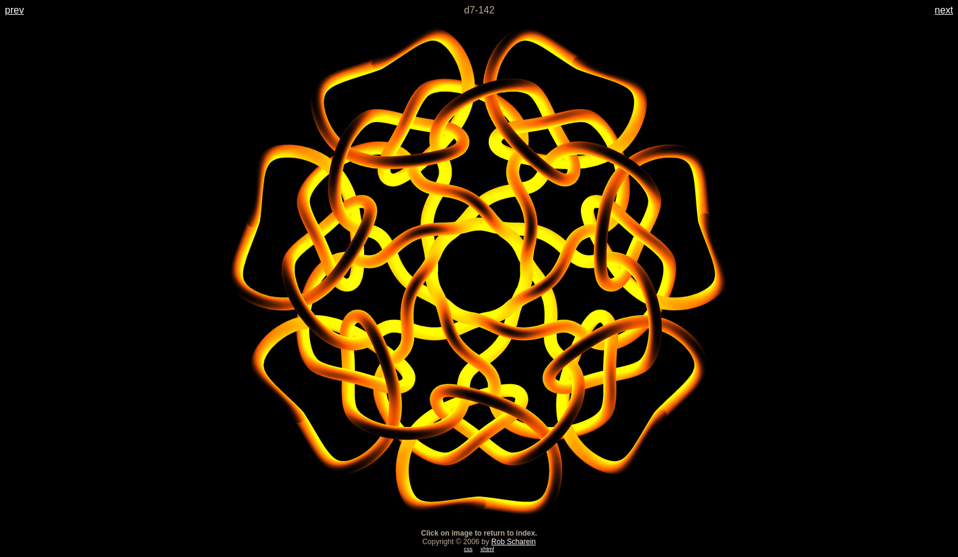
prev (14, 10)
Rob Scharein (513, 541)
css (468, 549)
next (944, 10)
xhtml (487, 549)
